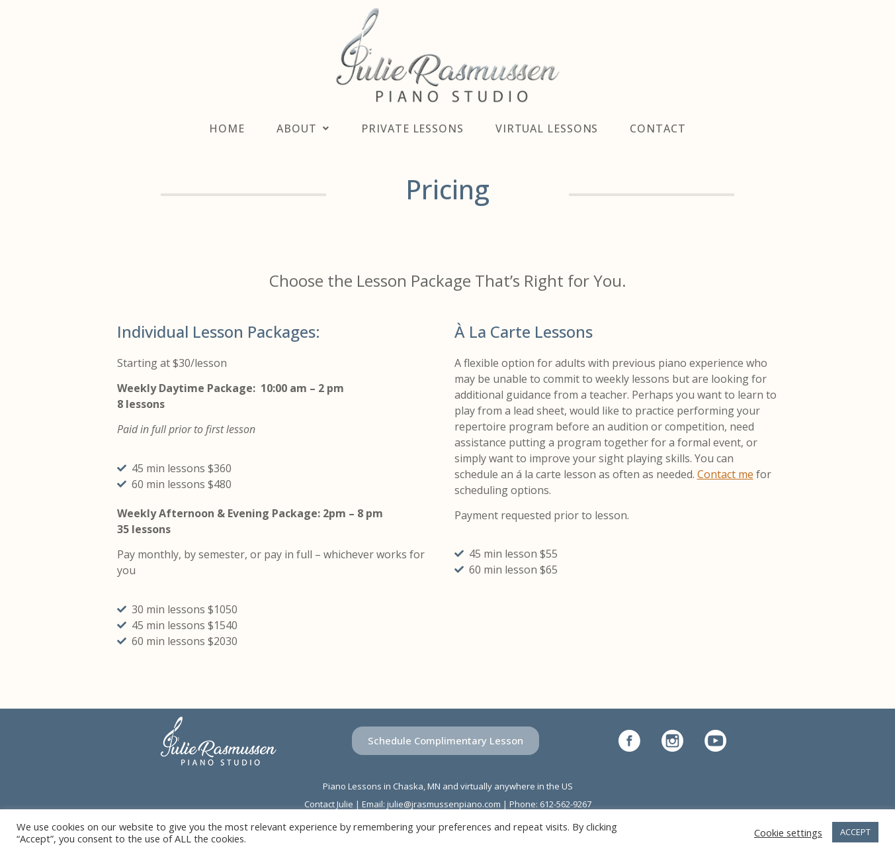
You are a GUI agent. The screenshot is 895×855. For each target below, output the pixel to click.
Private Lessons (412, 128)
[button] (445, 741)
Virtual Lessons (547, 128)
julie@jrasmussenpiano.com (444, 804)
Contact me (725, 474)
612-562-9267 (565, 804)
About (303, 128)
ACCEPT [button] (855, 832)
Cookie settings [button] (788, 832)
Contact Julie (328, 804)
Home (227, 128)
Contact (657, 128)
